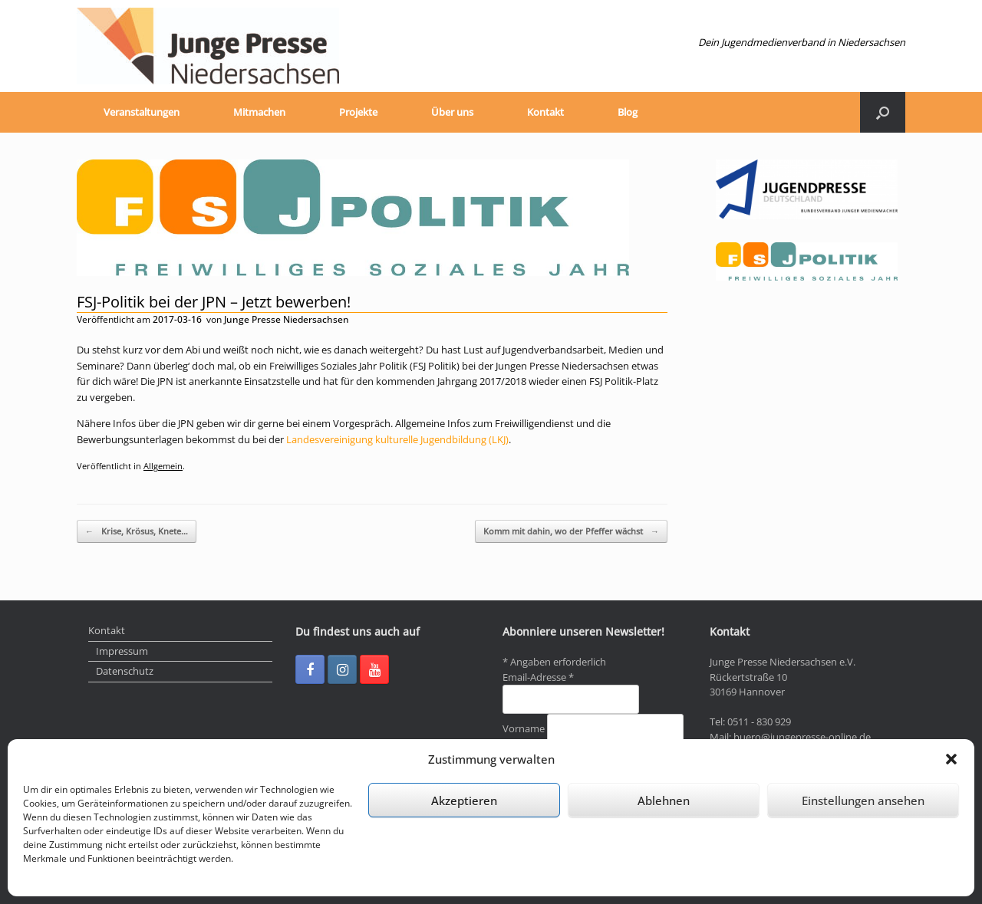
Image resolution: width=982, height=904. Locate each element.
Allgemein (163, 466)
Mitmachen (259, 112)
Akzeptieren (464, 800)
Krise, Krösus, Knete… (136, 531)
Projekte (358, 112)
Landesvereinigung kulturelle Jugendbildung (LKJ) (397, 439)
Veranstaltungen (142, 112)
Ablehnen (664, 800)
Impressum (122, 651)
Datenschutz (124, 671)
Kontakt (545, 112)
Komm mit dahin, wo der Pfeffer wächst (571, 531)
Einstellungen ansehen (863, 800)
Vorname (525, 728)
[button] (951, 759)
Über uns (452, 112)
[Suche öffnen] (882, 112)
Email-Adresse (538, 677)
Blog (628, 112)
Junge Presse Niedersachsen (286, 319)
